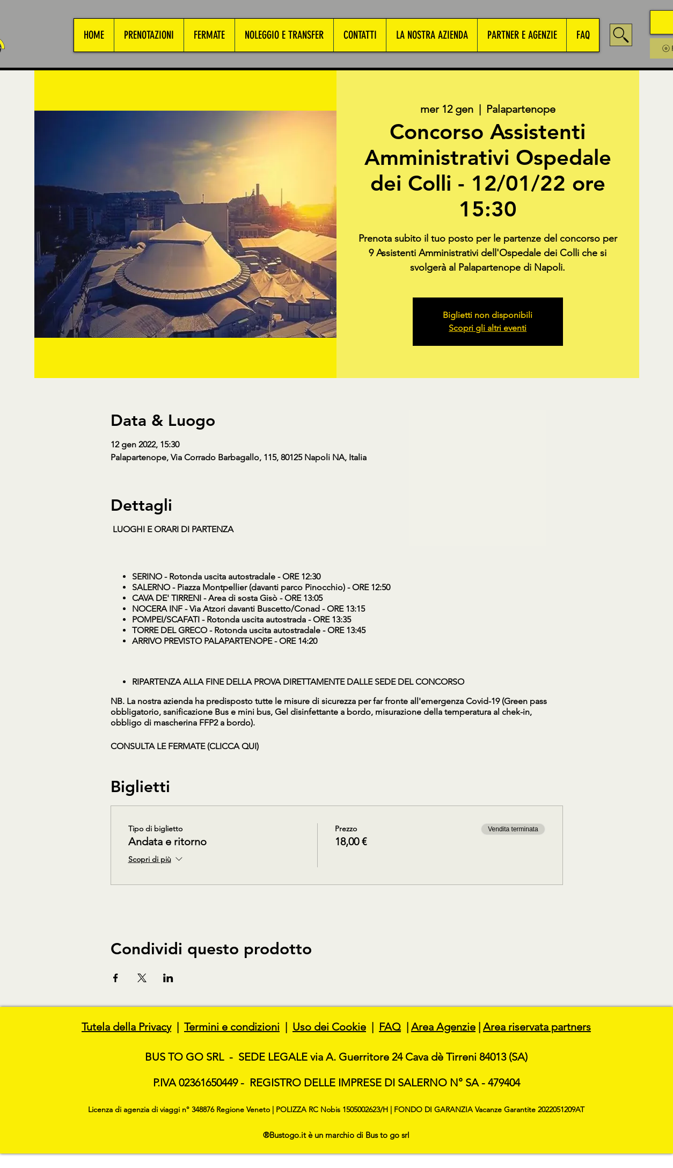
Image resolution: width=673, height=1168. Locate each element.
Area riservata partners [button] (537, 1026)
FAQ (390, 1026)
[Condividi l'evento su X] (142, 978)
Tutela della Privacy (126, 1026)
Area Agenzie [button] (443, 1026)
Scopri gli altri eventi (487, 328)
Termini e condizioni (232, 1026)
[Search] (621, 35)
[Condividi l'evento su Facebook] (116, 978)
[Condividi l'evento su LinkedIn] (168, 978)
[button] (149, 35)
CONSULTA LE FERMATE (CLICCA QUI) (185, 746)
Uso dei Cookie (329, 1026)
